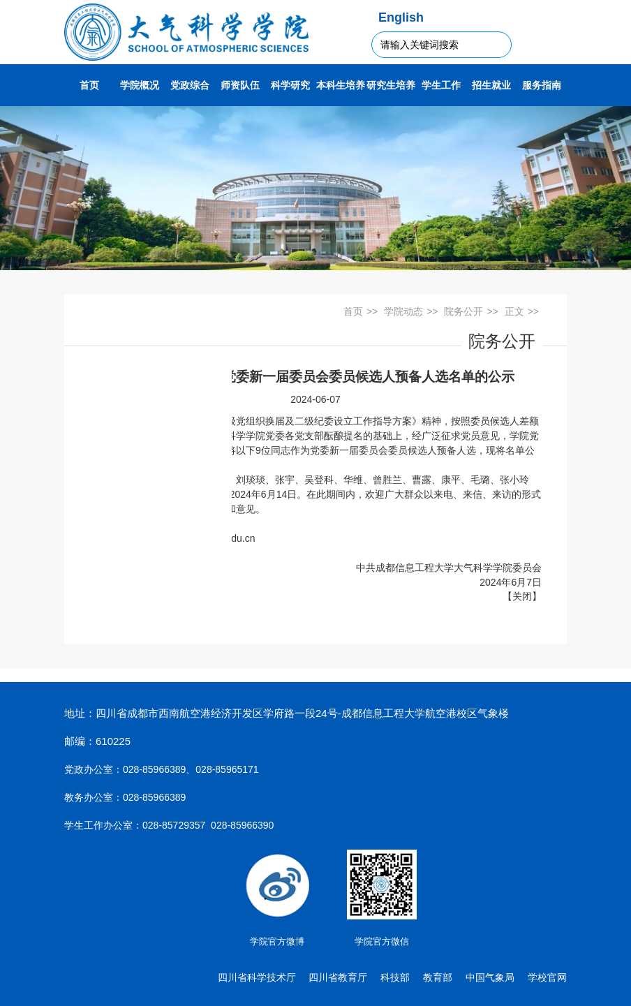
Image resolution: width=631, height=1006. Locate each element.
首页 (89, 85)
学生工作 (441, 85)
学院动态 (403, 311)
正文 (514, 311)
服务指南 (541, 85)
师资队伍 (240, 85)
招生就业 (491, 85)
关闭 (522, 596)
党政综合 (189, 85)
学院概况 (139, 85)
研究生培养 (390, 85)
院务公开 (463, 311)
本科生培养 (340, 85)
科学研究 (290, 85)
